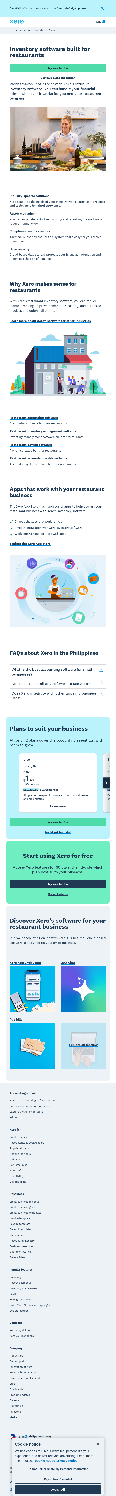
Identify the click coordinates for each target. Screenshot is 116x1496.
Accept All (58, 1489)
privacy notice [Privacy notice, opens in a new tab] (67, 1460)
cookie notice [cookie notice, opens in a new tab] (45, 1460)
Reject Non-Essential (58, 1479)
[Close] (98, 1444)
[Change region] (38, 1437)
